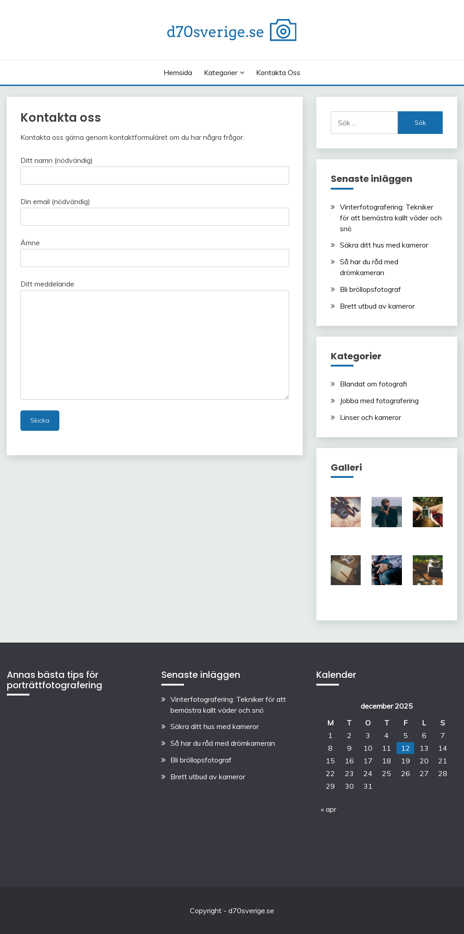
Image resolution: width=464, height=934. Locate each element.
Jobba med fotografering (379, 400)
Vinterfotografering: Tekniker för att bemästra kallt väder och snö (391, 217)
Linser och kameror (370, 417)
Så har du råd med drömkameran (222, 743)
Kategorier (220, 72)
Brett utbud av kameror (377, 305)
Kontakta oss (278, 72)
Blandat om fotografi (373, 383)
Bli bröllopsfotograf (370, 289)
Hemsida (178, 72)
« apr (328, 809)
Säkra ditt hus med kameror (384, 244)
